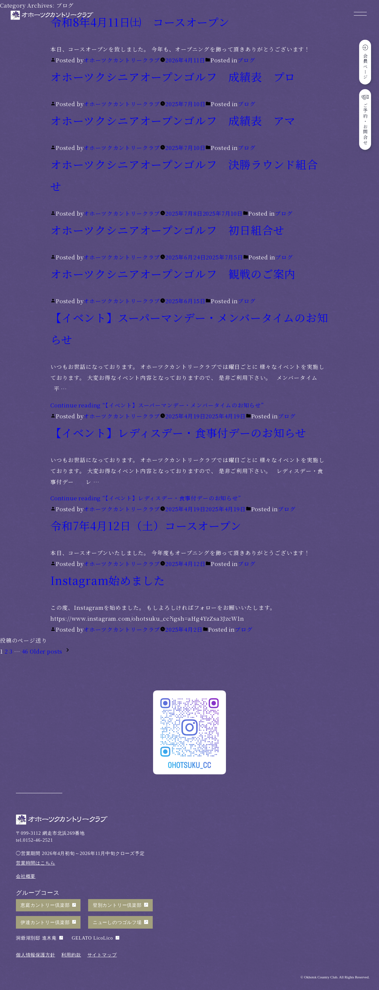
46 (25, 651)
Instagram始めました (107, 580)
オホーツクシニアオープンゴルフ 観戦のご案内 (173, 273)
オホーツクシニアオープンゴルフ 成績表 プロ (173, 76)
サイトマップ (102, 954)
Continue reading (157, 405)
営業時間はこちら (35, 863)
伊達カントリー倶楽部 (45, 922)
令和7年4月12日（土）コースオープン (146, 525)
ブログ (246, 60)
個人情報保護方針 (35, 954)
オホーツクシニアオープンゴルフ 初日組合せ (167, 230)
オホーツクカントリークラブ (121, 60)
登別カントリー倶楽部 (117, 905)
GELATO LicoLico (92, 938)
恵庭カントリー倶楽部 (45, 905)
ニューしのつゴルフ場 (117, 922)
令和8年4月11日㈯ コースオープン (140, 22)
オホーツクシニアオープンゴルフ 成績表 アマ (173, 120)
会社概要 (25, 876)
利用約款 (71, 954)
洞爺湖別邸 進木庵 (36, 938)
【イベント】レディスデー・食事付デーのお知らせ (178, 432)
